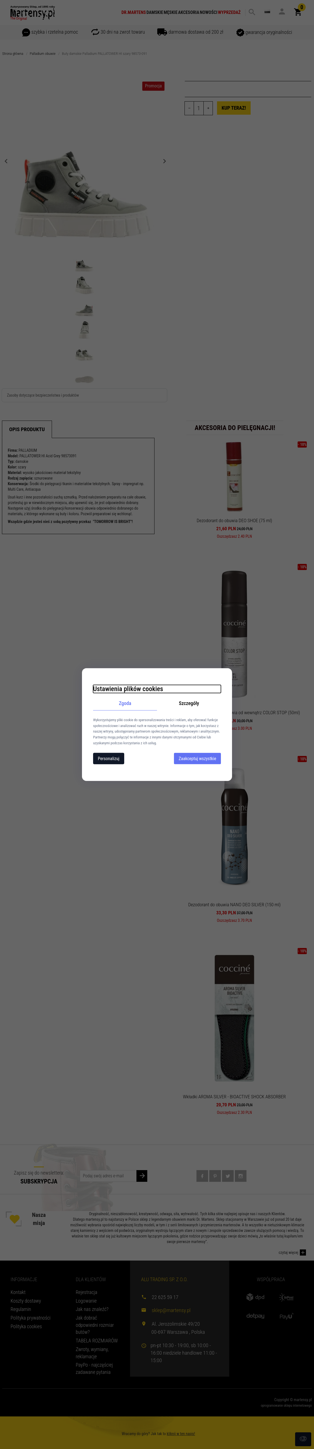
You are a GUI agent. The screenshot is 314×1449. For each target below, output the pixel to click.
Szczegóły (189, 703)
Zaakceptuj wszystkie (197, 758)
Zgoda (125, 703)
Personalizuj (108, 758)
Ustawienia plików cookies (128, 689)
